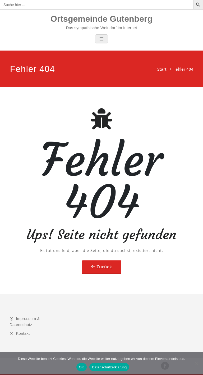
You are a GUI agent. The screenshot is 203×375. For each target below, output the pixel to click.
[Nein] (196, 363)
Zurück (104, 267)
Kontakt (23, 333)
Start (162, 69)
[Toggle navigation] (101, 38)
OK (81, 367)
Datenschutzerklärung (109, 367)
